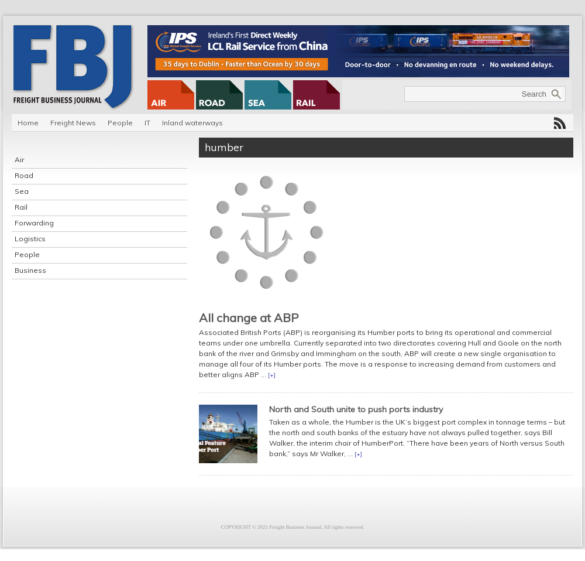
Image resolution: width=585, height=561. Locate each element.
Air (19, 159)
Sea (22, 191)
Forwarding (34, 222)
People (120, 122)
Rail (21, 207)
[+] (272, 375)
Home (28, 122)
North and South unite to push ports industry (356, 409)
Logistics (30, 238)
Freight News (73, 122)
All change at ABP (249, 317)
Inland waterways (192, 122)
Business (30, 270)
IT (147, 122)
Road (24, 175)
